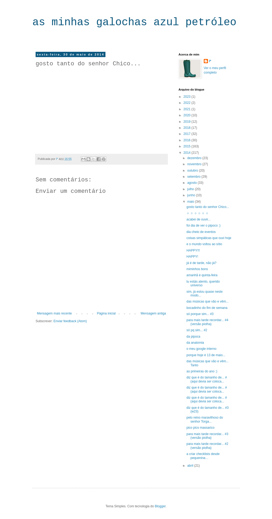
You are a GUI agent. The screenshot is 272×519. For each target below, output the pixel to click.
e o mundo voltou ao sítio (204, 244)
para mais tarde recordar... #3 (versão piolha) (207, 436)
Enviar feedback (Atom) (70, 321)
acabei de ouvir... (198, 219)
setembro (194, 176)
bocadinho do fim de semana (206, 308)
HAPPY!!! (193, 250)
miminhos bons (197, 269)
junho (191, 195)
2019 (188, 122)
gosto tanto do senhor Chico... (207, 207)
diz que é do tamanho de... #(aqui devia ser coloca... (206, 379)
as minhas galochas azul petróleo (134, 22)
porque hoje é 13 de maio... (205, 355)
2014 (188, 153)
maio (191, 201)
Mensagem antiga (153, 313)
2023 (188, 97)
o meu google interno (201, 349)
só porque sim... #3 (200, 314)
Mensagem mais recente (54, 313)
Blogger (160, 506)
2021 (188, 109)
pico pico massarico (200, 427)
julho (191, 189)
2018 (188, 128)
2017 (188, 134)
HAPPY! (192, 256)
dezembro (194, 158)
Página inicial (106, 313)
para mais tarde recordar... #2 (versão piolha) (207, 445)
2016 (188, 140)
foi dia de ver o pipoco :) (203, 225)
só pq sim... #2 (196, 330)
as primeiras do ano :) (201, 371)
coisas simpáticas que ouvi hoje (208, 238)
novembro (194, 164)
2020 (188, 115)
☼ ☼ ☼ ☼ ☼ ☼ (197, 213)
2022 (188, 103)
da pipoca (193, 336)
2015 (188, 146)
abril (190, 465)
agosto (192, 183)
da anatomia (195, 342)
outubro (193, 170)
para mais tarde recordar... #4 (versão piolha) (207, 322)
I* (210, 61)
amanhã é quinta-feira (202, 275)
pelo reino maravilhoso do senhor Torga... (204, 419)
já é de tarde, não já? (201, 263)
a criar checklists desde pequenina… (203, 456)
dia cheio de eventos (201, 232)
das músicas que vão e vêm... (207, 301)
